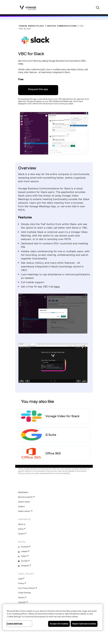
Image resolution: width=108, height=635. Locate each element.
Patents (21, 598)
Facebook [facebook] (25, 547)
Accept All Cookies (59, 624)
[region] (52, 617)
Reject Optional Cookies (84, 624)
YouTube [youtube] (24, 561)
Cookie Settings (24, 593)
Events (21, 529)
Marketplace (23, 492)
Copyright (22, 602)
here (57, 286)
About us (21, 524)
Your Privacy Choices (26, 588)
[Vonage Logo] (28, 8)
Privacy (21, 583)
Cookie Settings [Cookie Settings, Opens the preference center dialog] (14, 624)
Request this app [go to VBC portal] (38, 89)
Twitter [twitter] (24, 556)
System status (24, 502)
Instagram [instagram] (25, 566)
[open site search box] (97, 8)
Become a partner (25, 497)
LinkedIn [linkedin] (24, 552)
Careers (21, 534)
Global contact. (24, 511)
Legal (20, 579)
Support (21, 507)
